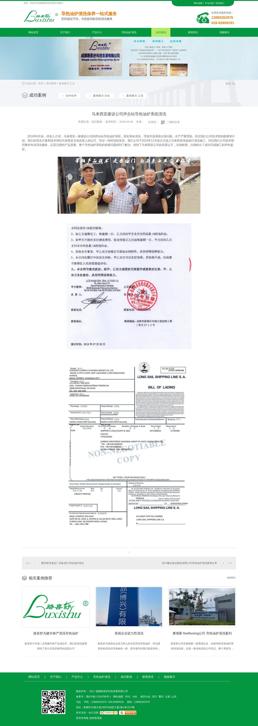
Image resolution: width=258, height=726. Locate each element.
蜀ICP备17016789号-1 (98, 696)
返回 (230, 83)
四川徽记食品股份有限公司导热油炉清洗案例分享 (189, 563)
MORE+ (231, 577)
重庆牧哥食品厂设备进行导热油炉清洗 (62, 563)
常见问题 (209, 3)
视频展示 (225, 32)
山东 (173, 696)
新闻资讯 (193, 32)
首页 (40, 83)
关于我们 (65, 32)
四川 (154, 696)
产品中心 (97, 32)
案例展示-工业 (67, 83)
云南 (167, 696)
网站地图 (198, 3)
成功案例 (161, 32)
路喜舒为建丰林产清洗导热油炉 (55, 633)
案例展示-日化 (101, 95)
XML (135, 696)
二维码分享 (173, 122)
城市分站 (145, 696)
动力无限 (93, 712)
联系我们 (220, 3)
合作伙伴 (71, 95)
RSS (128, 696)
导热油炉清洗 (129, 32)
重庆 (161, 696)
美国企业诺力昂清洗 (129, 633)
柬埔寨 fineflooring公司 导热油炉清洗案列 (202, 633)
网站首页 (33, 32)
